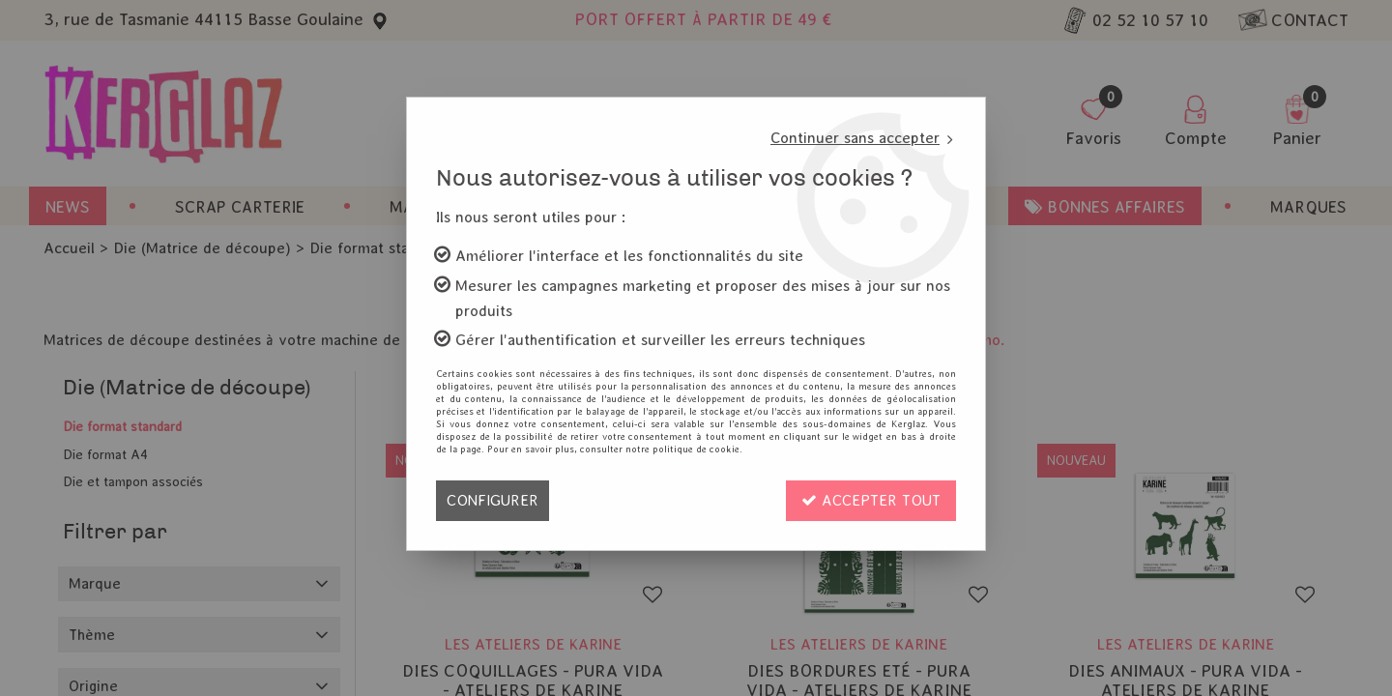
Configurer (492, 500)
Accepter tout (871, 500)
